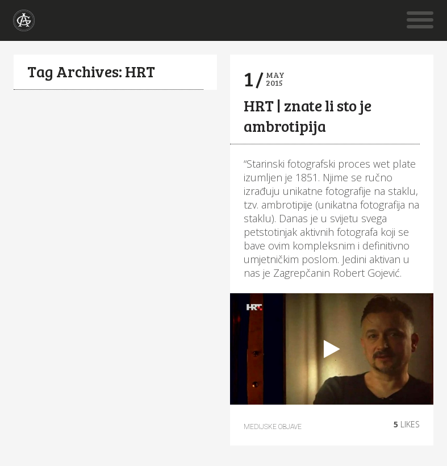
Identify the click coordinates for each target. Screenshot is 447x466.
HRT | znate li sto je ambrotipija (307, 115)
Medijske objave (273, 426)
